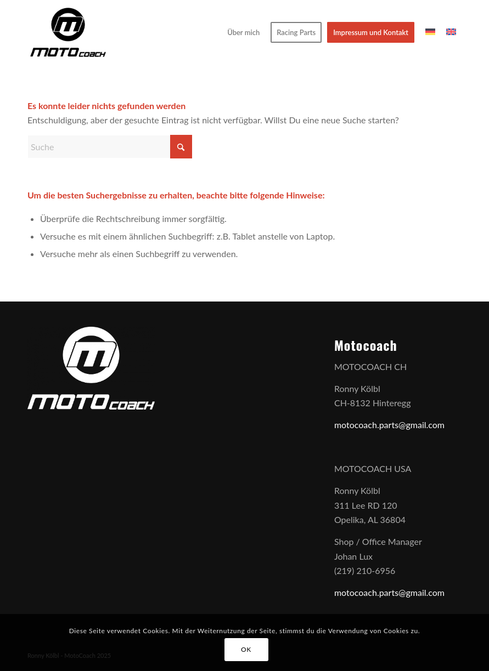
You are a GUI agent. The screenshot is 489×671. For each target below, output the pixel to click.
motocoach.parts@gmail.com (389, 424)
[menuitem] (243, 32)
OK (246, 649)
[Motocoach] (68, 32)
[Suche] (109, 146)
